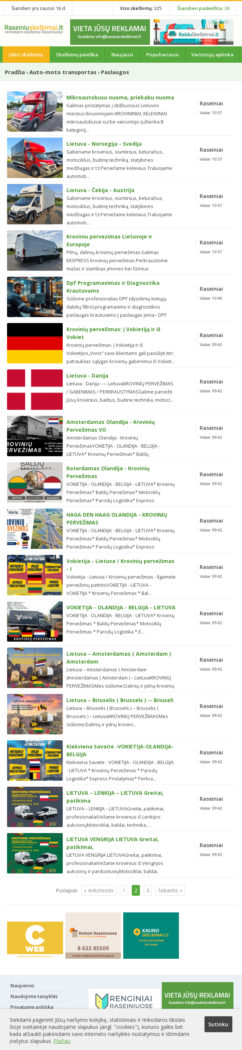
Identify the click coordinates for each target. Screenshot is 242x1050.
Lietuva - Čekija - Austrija (100, 190)
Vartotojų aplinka (212, 54)
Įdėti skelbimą (26, 54)
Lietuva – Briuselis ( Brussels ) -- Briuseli (119, 700)
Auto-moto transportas (63, 72)
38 (203, 8)
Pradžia (15, 72)
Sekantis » (170, 890)
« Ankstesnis (99, 890)
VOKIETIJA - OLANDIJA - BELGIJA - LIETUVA (121, 607)
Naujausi (122, 54)
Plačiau (62, 1040)
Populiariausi (162, 54)
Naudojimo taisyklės (34, 996)
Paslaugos (115, 72)
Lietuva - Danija (87, 375)
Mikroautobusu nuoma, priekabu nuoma (120, 97)
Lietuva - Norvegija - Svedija (104, 143)
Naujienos (22, 985)
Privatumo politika (31, 1007)
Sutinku (218, 1024)
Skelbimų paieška (77, 54)
